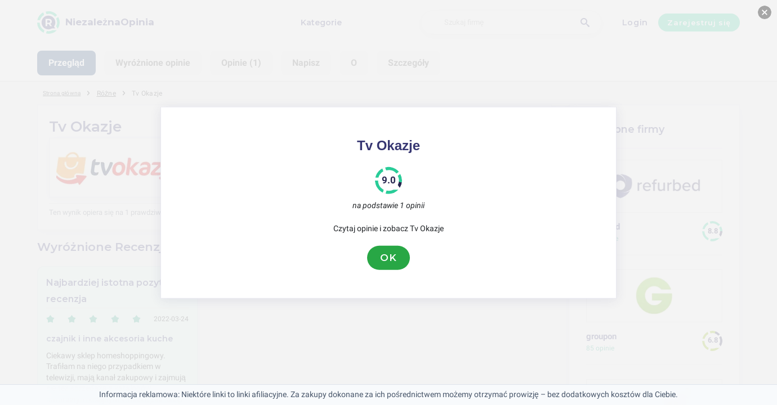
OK (388, 257)
